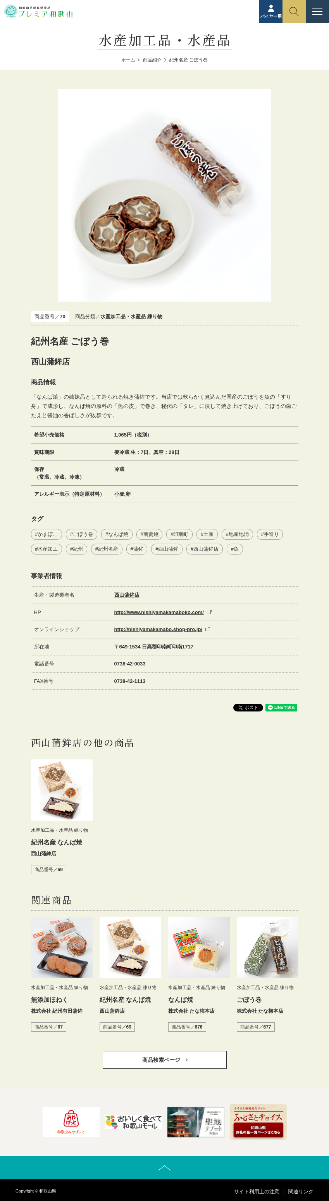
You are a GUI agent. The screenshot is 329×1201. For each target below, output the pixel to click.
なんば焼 (118, 534)
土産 (208, 534)
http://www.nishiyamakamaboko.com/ (159, 612)
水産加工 (48, 549)
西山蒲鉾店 (206, 549)
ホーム (128, 60)
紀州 (78, 549)
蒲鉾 (138, 549)
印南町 (180, 534)
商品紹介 (152, 60)
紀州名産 (108, 549)
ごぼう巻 (83, 534)
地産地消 (239, 534)
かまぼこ (48, 534)
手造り (271, 534)
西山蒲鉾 (168, 549)
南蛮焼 (150, 534)
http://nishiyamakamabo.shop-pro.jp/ (158, 629)
